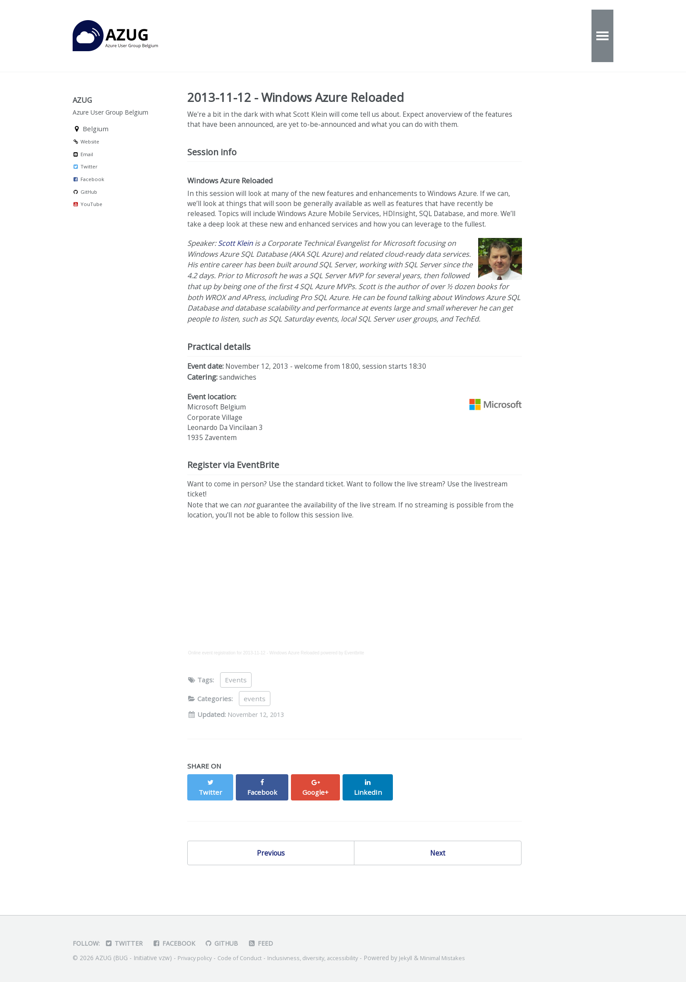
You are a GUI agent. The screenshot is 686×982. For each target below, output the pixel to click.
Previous (271, 873)
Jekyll (420, 958)
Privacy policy (197, 958)
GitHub (85, 205)
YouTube (87, 217)
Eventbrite (354, 681)
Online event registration (211, 681)
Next (438, 873)
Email (83, 167)
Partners (496, 35)
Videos (280, 35)
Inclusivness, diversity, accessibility (323, 958)
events (255, 727)
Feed (268, 943)
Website (86, 155)
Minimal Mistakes (460, 958)
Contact (379, 35)
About (328, 35)
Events (231, 35)
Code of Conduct (245, 958)
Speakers (437, 35)
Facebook (88, 192)
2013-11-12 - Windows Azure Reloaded (281, 681)
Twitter (85, 180)
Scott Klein (235, 260)
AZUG (125, 36)
